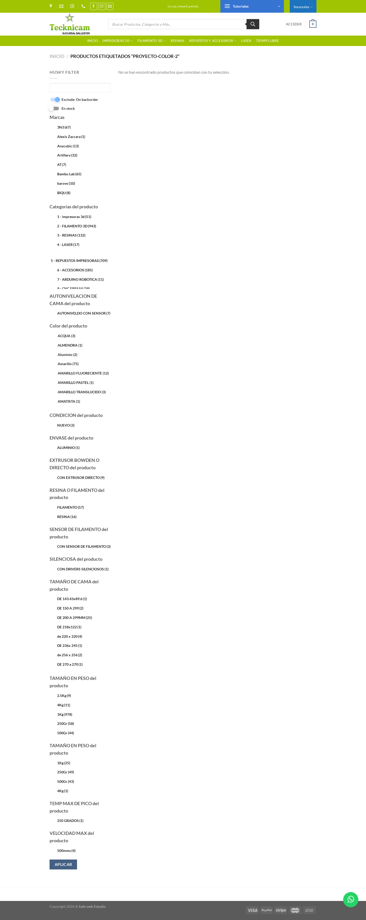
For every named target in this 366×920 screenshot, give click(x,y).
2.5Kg (64, 695)
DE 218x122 (69, 627)
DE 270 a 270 (70, 664)
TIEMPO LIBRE (267, 41)
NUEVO (65, 425)
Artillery (67, 155)
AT (61, 164)
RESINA (67, 516)
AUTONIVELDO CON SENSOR (83, 313)
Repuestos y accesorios (213, 40)
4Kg (63, 705)
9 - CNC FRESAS (73, 288)
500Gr (65, 733)
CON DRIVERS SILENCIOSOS (83, 569)
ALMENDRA (70, 345)
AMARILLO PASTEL (76, 382)
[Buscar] (253, 24)
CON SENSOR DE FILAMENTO (84, 546)
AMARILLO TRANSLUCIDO (82, 392)
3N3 (64, 127)
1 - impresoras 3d (74, 216)
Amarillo (68, 364)
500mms (66, 850)
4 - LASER (68, 244)
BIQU (63, 193)
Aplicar (63, 864)
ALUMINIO (68, 447)
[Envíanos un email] (110, 6)
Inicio (92, 41)
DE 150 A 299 (70, 608)
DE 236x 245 (69, 645)
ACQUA (66, 336)
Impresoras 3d (117, 40)
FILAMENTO (70, 507)
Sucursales (303, 7)
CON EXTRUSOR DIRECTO (80, 477)
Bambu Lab (69, 174)
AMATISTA (69, 401)
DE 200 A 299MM (74, 617)
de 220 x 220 (69, 636)
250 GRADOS (70, 820)
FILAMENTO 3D (152, 40)
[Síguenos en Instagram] (101, 6)
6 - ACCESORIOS (75, 270)
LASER (246, 41)
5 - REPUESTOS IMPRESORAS (79, 260)
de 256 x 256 (69, 655)
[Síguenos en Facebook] (93, 6)
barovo (66, 183)
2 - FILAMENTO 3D (76, 226)
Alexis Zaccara (71, 136)
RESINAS (178, 41)
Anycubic (68, 146)
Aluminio (67, 354)
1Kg (64, 714)
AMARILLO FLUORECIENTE (83, 373)
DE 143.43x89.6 (72, 599)
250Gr (65, 723)
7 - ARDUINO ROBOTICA (80, 279)
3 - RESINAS (71, 235)
